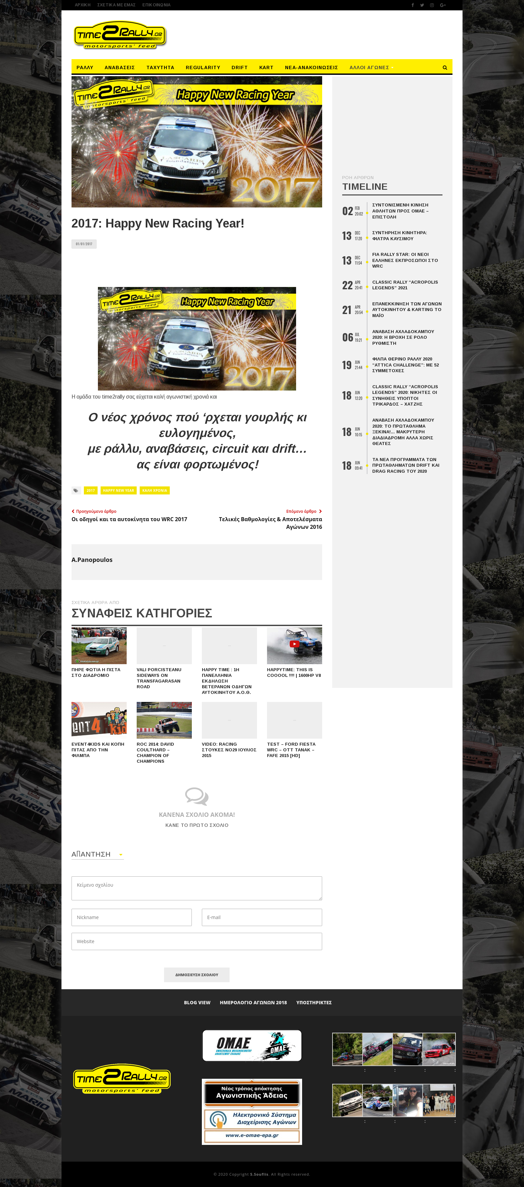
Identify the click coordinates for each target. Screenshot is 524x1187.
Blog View (197, 1002)
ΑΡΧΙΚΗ (83, 5)
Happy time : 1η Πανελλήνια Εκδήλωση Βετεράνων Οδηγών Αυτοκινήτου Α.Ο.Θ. (227, 681)
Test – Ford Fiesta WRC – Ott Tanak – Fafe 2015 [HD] (291, 750)
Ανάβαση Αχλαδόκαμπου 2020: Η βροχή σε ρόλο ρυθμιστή (403, 337)
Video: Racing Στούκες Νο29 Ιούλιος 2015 (229, 750)
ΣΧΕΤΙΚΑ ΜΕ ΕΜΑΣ (116, 5)
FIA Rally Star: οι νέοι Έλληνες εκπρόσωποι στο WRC (405, 260)
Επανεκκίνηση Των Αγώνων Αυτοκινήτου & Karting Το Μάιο (407, 309)
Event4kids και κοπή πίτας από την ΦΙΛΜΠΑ (98, 750)
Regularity (203, 67)
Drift (240, 67)
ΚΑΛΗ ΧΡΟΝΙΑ (154, 490)
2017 (91, 490)
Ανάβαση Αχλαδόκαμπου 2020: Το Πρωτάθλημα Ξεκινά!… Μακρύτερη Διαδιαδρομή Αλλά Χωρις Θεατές (403, 432)
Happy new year (118, 490)
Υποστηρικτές (314, 1002)
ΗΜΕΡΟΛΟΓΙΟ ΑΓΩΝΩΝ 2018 (253, 1002)
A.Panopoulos (92, 560)
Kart (266, 67)
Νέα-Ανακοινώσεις (311, 67)
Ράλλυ (85, 67)
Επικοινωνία (156, 5)
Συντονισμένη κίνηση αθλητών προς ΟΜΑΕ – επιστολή (400, 210)
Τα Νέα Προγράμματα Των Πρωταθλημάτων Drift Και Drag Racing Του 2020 (405, 465)
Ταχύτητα (160, 67)
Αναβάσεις (120, 67)
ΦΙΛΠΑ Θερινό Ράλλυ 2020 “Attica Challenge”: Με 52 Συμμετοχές (405, 364)
